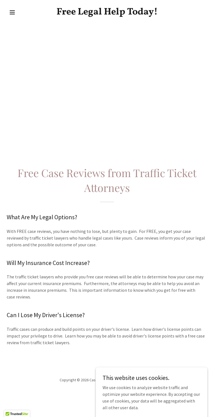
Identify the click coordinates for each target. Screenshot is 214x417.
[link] (107, 13)
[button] (22, 12)
